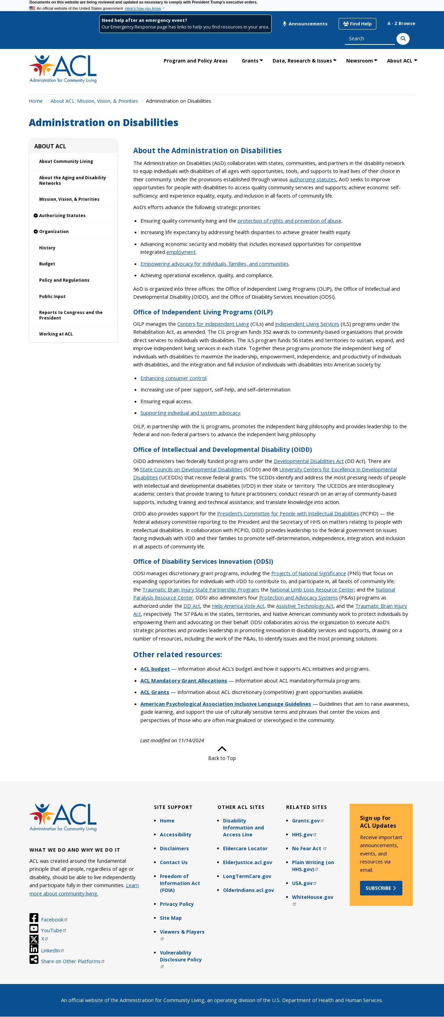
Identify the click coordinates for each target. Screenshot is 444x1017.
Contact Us (174, 862)
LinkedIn (53, 950)
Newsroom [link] (359, 60)
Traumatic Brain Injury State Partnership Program (200, 589)
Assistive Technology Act (304, 605)
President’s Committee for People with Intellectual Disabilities (288, 513)
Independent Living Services (307, 323)
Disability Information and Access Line (243, 827)
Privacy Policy (177, 904)
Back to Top (222, 753)
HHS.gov (304, 834)
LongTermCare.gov (247, 876)
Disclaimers (174, 848)
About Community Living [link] (66, 161)
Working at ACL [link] (56, 334)
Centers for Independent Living (213, 323)
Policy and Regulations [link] (64, 280)
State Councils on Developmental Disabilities (191, 469)
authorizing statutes (312, 179)
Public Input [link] (52, 296)
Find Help (357, 23)
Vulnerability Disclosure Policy (181, 958)
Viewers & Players (182, 934)
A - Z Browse (401, 23)
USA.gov (304, 883)
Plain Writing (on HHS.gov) (313, 866)
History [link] (47, 248)
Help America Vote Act (238, 605)
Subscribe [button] (381, 888)
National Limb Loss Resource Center (312, 589)
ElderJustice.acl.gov (247, 862)
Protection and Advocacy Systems (298, 597)
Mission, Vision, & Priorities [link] (69, 199)
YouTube (54, 930)
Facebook (54, 919)
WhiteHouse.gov (312, 900)
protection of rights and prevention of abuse (289, 220)
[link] (73, 216)
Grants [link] (250, 60)
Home (36, 101)
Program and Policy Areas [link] (196, 60)
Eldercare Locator (245, 848)
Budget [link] (47, 264)
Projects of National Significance (308, 573)
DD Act (191, 605)
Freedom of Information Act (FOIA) (180, 883)
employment (181, 251)
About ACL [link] (399, 60)
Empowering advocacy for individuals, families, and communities (214, 263)
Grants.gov (308, 820)
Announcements (305, 23)
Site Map (171, 918)
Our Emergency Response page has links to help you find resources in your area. (185, 27)
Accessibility (175, 834)
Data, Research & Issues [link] (302, 60)
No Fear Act (309, 848)
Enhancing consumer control (173, 377)
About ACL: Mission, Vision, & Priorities (94, 101)
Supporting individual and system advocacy (190, 412)
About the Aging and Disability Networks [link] (72, 180)
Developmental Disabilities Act (309, 460)
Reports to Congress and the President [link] (71, 315)
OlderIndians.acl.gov (248, 890)
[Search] (403, 39)
